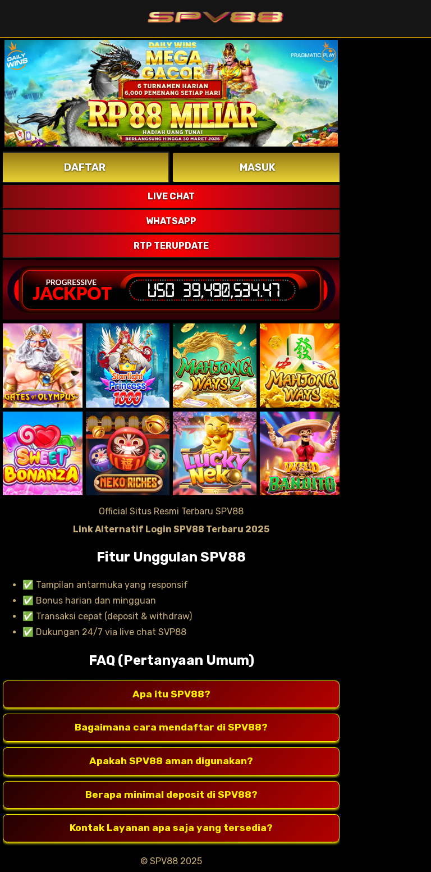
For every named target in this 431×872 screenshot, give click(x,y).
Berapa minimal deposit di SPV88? (171, 795)
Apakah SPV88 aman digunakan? (171, 761)
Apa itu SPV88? (171, 695)
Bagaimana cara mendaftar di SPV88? (171, 728)
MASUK (258, 167)
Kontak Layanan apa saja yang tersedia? (171, 828)
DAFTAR (85, 167)
